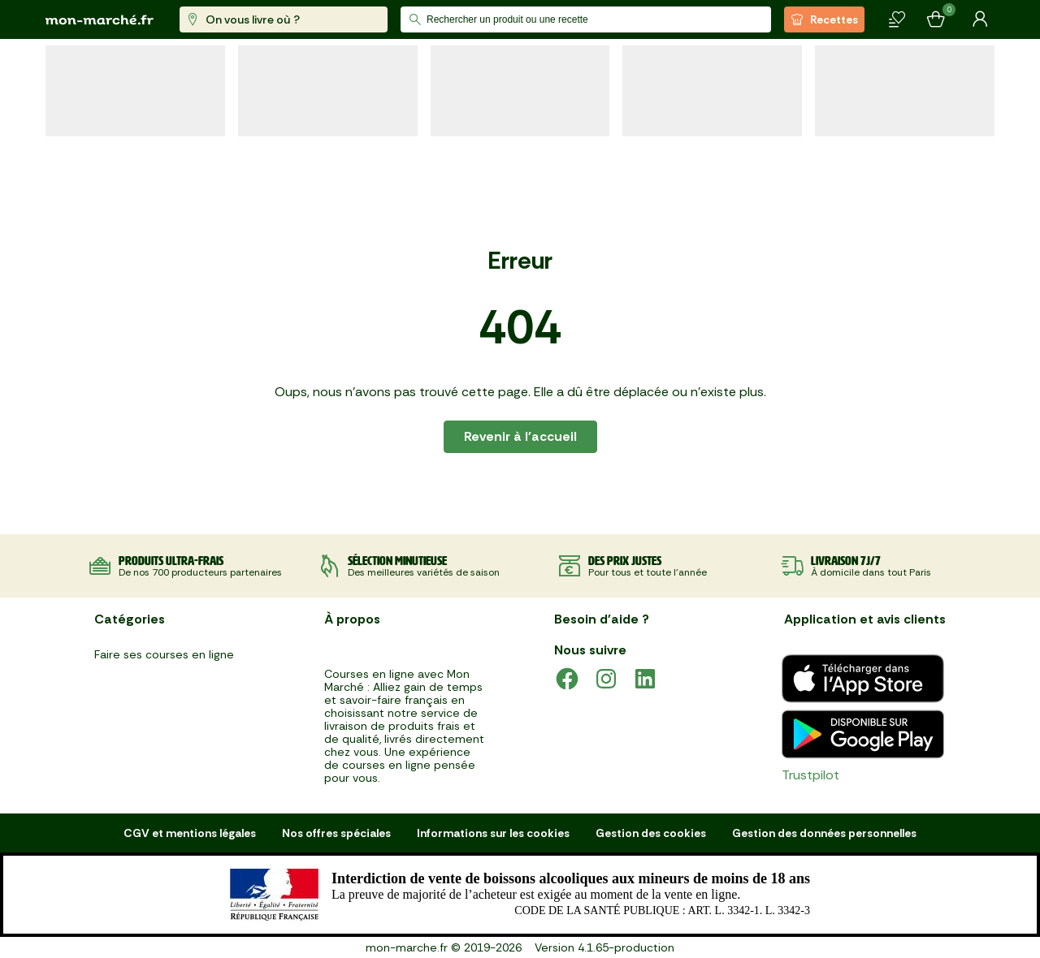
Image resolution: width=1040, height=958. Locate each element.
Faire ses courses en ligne (164, 654)
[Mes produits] (897, 19)
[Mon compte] (979, 19)
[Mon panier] (936, 19)
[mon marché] (100, 20)
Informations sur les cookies (493, 832)
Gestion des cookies (651, 832)
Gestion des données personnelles (824, 832)
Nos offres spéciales (336, 832)
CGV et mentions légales (190, 832)
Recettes (824, 19)
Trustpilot (810, 774)
